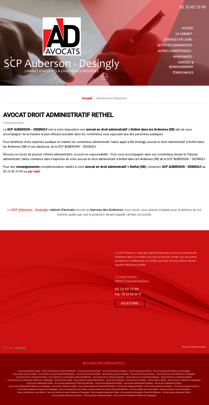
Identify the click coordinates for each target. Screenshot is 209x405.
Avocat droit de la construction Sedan (31, 377)
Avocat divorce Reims (157, 380)
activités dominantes (175, 45)
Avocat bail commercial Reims (186, 386)
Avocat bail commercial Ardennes (158, 386)
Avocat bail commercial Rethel (130, 386)
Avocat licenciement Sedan (29, 371)
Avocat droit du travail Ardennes (115, 374)
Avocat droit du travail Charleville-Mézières (56, 374)
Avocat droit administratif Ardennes (138, 383)
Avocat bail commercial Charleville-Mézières (97, 386)
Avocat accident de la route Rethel (144, 389)
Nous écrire (130, 303)
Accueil (189, 28)
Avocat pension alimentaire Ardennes (67, 395)
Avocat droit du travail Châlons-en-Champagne (175, 374)
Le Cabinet (185, 33)
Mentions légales (199, 347)
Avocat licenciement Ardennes (114, 371)
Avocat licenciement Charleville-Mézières (59, 371)
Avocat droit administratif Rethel (108, 383)
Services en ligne (179, 39)
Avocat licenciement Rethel (89, 371)
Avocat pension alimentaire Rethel (176, 392)
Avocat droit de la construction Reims (176, 377)
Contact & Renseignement (182, 65)
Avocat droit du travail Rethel (88, 374)
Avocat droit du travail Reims (142, 374)
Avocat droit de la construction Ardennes (142, 377)
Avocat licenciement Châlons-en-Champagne (171, 371)
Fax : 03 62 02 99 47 (128, 294)
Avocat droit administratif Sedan (39, 383)
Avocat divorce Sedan (63, 380)
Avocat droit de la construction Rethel (108, 377)
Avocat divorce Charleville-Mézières (89, 380)
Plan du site (187, 347)
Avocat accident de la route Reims (31, 392)
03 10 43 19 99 (192, 7)
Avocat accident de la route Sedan (73, 389)
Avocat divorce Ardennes (136, 380)
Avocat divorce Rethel (115, 380)
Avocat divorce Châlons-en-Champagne (184, 380)
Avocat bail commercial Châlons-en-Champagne (37, 389)
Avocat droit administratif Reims (168, 383)
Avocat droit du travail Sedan (25, 374)
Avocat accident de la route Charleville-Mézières (108, 389)
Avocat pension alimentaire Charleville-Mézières (141, 392)
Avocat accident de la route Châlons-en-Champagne (68, 392)
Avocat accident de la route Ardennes (175, 389)
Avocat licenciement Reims (140, 371)
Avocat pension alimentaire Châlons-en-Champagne (135, 395)
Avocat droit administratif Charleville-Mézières (74, 383)
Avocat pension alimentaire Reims (98, 395)
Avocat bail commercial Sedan (64, 386)
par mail (34, 171)
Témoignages (184, 72)
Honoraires (183, 56)
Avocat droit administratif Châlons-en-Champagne (29, 386)
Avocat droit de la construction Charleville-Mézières (70, 377)
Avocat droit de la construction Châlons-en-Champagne (30, 380)
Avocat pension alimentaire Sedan (105, 392)
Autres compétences (176, 51)
